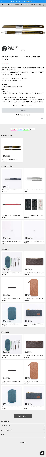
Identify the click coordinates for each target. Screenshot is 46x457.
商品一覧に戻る (23, 416)
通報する (42, 118)
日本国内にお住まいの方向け (23, 115)
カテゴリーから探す (6, 425)
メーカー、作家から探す (7, 430)
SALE (2, 434)
